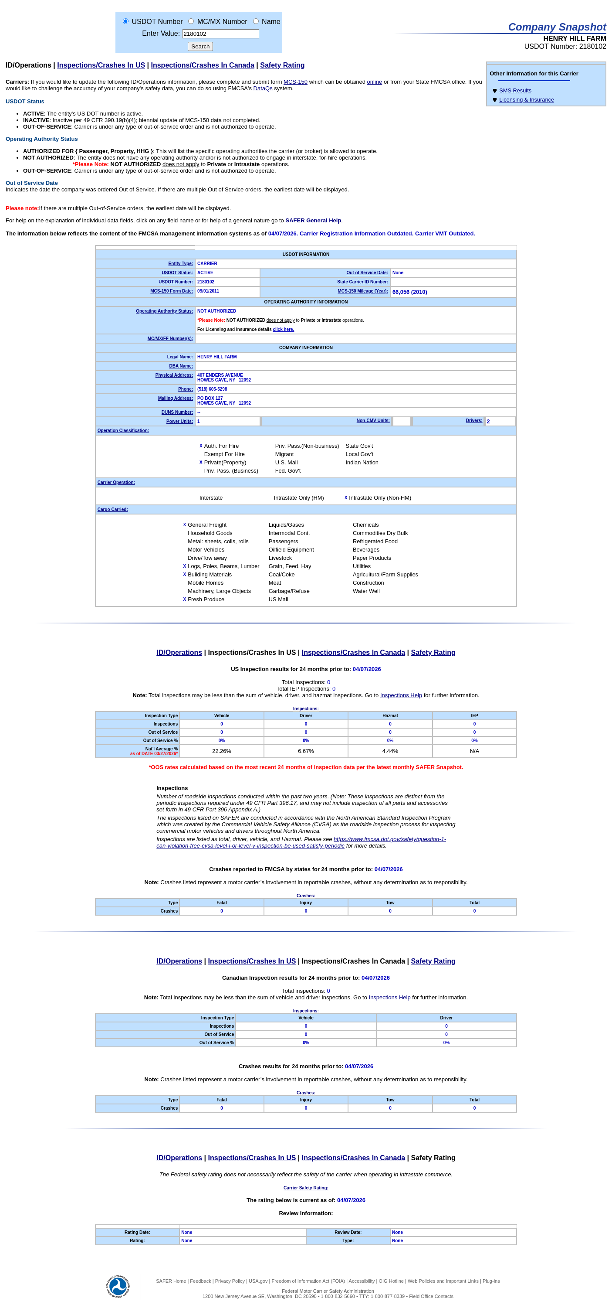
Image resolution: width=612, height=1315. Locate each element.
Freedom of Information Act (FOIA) (308, 1281)
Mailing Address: (175, 398)
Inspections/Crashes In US (101, 65)
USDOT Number (157, 21)
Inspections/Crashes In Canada (202, 65)
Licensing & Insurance (526, 99)
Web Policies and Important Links (443, 1281)
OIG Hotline (391, 1281)
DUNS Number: (177, 412)
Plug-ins (491, 1281)
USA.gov (258, 1281)
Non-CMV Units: (373, 420)
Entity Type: (181, 263)
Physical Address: (174, 375)
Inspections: (306, 708)
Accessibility (362, 1281)
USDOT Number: (176, 281)
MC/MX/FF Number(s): (170, 338)
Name (271, 21)
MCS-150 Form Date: (171, 291)
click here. (283, 329)
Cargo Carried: (113, 509)
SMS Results (515, 90)
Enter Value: (161, 33)
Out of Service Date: (367, 272)
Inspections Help (401, 695)
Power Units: (179, 421)
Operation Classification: (123, 430)
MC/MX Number (222, 21)
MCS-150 (296, 81)
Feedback (200, 1281)
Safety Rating (282, 65)
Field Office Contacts (431, 1296)
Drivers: (474, 420)
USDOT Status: (177, 272)
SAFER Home (171, 1281)
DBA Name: (181, 366)
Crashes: (306, 895)
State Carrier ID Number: (362, 281)
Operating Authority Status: (164, 311)
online (374, 81)
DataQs (263, 88)
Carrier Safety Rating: (306, 1188)
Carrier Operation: (116, 482)
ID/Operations (28, 65)
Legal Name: (180, 356)
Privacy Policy (230, 1281)
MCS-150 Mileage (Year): (363, 291)
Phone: (185, 389)
